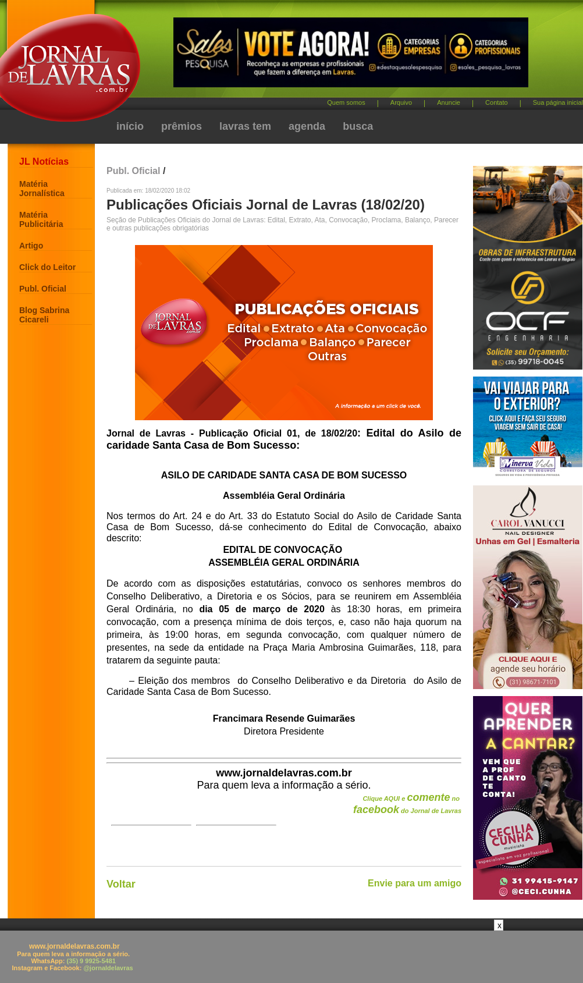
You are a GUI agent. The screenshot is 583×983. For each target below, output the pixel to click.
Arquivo (401, 102)
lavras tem (245, 126)
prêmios (181, 126)
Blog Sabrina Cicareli (44, 315)
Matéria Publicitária (41, 219)
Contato (496, 102)
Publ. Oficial (42, 288)
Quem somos (346, 102)
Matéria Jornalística (42, 188)
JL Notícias (44, 161)
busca (358, 126)
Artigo (31, 245)
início (130, 126)
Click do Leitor (47, 267)
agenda (307, 126)
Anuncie (448, 102)
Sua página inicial (558, 102)
